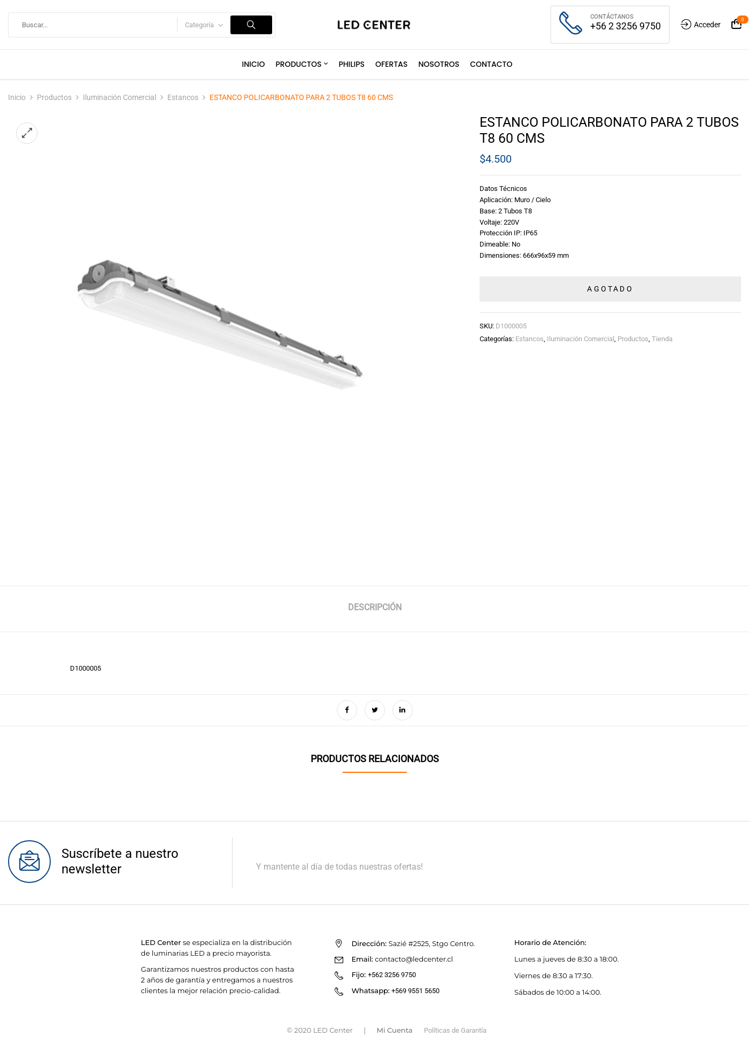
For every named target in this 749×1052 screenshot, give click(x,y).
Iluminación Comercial (119, 97)
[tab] (374, 609)
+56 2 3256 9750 (625, 26)
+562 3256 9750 (392, 975)
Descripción (374, 607)
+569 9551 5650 (415, 991)
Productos (54, 97)
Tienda (662, 339)
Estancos (182, 97)
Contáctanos (612, 16)
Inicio (17, 97)
